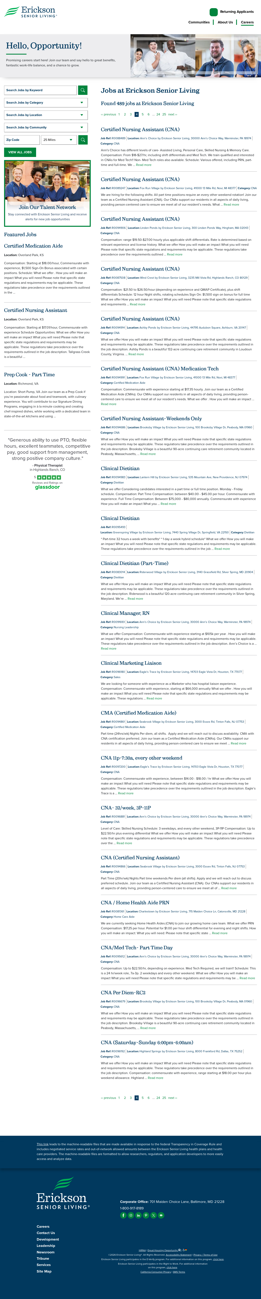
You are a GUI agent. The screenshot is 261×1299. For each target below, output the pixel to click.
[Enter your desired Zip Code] (22, 140)
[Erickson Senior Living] (30, 12)
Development (48, 1239)
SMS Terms (179, 1272)
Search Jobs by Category (24, 102)
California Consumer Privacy (155, 1272)
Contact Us (46, 1232)
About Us (225, 22)
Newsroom (45, 1252)
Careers (247, 22)
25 (164, 114)
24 (158, 114)
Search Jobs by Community (26, 127)
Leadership (46, 1245)
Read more (144, 164)
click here (218, 1259)
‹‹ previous (108, 114)
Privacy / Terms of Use (206, 1255)
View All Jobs (20, 152)
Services (44, 1264)
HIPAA (142, 1250)
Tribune (43, 1258)
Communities (199, 22)
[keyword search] (40, 90)
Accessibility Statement (179, 1255)
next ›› (172, 114)
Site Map (44, 1271)
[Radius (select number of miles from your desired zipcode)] (59, 140)
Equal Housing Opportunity (164, 1250)
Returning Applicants (237, 11)
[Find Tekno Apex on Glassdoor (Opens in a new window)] (47, 488)
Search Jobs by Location (24, 115)
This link (43, 1144)
